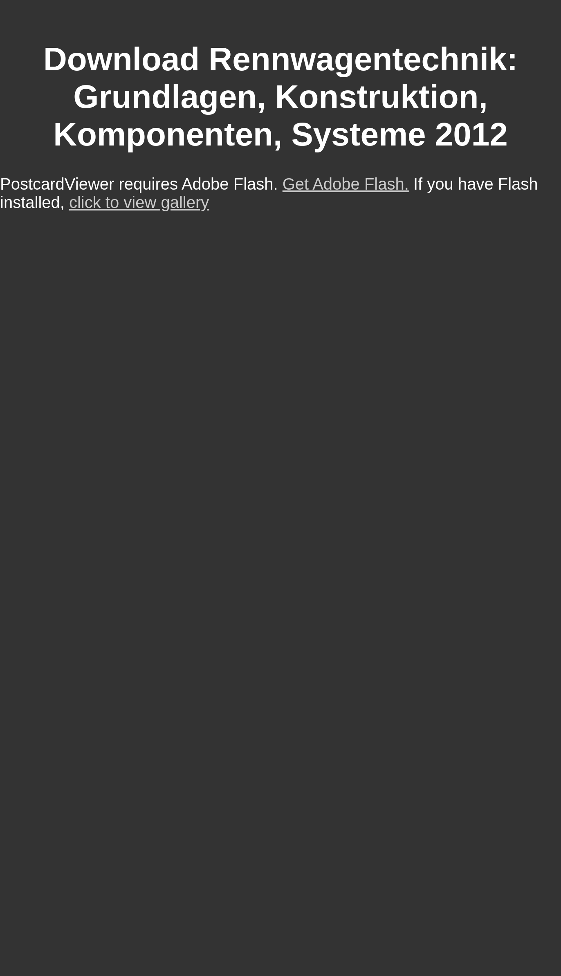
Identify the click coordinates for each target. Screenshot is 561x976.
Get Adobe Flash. (346, 184)
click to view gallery (139, 202)
